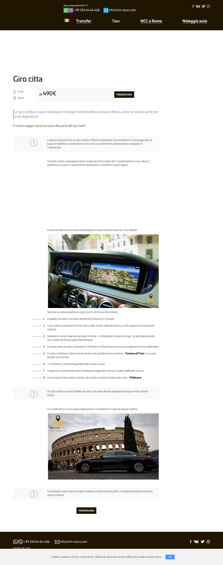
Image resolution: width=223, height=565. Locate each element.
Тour (116, 21)
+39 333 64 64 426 (87, 10)
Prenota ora (124, 95)
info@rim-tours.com (122, 10)
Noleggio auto (194, 21)
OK (170, 557)
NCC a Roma (151, 21)
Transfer (83, 21)
